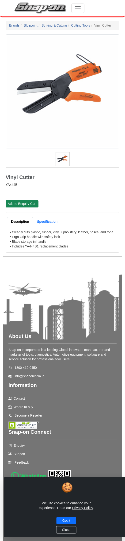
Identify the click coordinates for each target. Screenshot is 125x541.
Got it (66, 520)
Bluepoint (30, 25)
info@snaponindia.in (29, 376)
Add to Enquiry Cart (22, 204)
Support (19, 454)
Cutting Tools (80, 25)
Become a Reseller (28, 415)
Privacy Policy (82, 508)
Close (66, 530)
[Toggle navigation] (77, 8)
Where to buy (23, 407)
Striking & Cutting (54, 25)
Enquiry (19, 445)
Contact (19, 398)
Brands (14, 25)
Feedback (22, 462)
